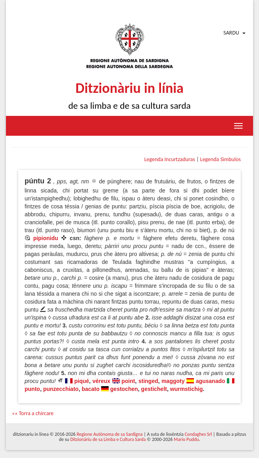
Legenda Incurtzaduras (169, 159)
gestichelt (154, 389)
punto (32, 389)
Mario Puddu (186, 439)
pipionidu (45, 238)
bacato (91, 389)
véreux (101, 381)
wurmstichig (186, 389)
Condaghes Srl (198, 434)
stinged (148, 381)
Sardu (231, 32)
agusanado (210, 381)
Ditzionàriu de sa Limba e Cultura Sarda (108, 439)
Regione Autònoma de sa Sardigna (109, 434)
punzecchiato (61, 389)
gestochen (124, 389)
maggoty (172, 381)
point (128, 381)
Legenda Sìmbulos (220, 159)
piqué (81, 381)
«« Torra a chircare (33, 413)
